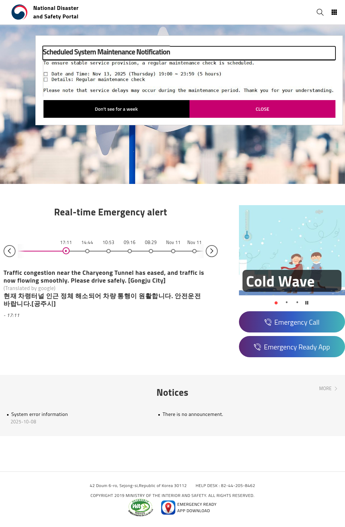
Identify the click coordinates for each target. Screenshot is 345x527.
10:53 (108, 242)
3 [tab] (297, 302)
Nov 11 (173, 242)
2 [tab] (286, 302)
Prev (10, 251)
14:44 (87, 242)
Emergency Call (297, 322)
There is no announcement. (193, 414)
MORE (325, 389)
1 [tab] (276, 302)
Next (212, 251)
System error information (39, 414)
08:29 (151, 242)
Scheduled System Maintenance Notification (106, 51)
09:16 (129, 242)
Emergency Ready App (297, 346)
